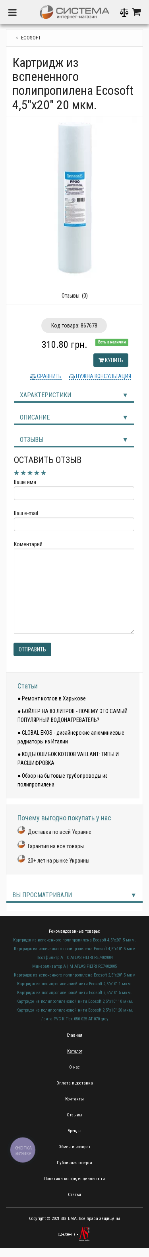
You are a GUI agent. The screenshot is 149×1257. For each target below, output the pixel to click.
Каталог (74, 1051)
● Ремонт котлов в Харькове (51, 698)
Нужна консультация (103, 376)
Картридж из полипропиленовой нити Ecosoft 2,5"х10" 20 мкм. (74, 1010)
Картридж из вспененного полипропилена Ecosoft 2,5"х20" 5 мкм (74, 975)
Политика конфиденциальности (74, 1178)
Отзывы (31, 439)
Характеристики (45, 395)
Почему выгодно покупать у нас (64, 818)
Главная (74, 1035)
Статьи (27, 686)
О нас (74, 1067)
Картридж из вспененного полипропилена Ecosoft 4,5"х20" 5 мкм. (74, 940)
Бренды (74, 1130)
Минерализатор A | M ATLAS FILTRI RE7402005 (74, 966)
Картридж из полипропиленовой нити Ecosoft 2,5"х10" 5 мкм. (74, 992)
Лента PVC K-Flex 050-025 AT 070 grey (74, 1019)
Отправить (32, 649)
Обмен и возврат (74, 1146)
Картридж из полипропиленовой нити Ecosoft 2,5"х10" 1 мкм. (74, 983)
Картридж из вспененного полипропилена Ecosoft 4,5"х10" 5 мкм (74, 948)
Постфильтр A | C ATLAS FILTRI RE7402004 (75, 957)
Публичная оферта (74, 1162)
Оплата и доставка (74, 1083)
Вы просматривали (42, 895)
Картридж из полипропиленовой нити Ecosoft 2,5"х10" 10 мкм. (74, 1001)
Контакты (74, 1099)
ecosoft (31, 38)
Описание (35, 417)
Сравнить (49, 376)
